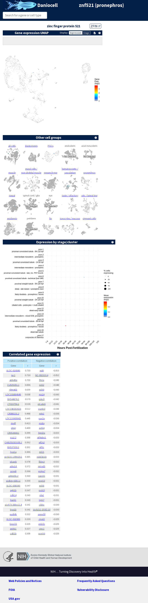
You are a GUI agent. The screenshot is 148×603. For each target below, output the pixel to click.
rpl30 (41, 389)
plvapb (13, 461)
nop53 (41, 480)
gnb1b (41, 524)
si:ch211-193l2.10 (41, 509)
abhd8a (13, 380)
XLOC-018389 (13, 519)
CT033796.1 (13, 404)
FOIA (12, 590)
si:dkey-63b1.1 (13, 480)
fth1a (41, 380)
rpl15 (41, 452)
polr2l (42, 490)
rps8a (41, 423)
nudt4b (13, 514)
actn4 (41, 428)
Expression (75, 32)
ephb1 (13, 528)
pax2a (42, 418)
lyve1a (13, 452)
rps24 (41, 394)
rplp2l (41, 399)
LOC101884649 (13, 394)
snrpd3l (41, 514)
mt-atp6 (42, 404)
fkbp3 (42, 461)
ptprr (13, 428)
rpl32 (41, 384)
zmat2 (42, 519)
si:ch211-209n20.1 (13, 456)
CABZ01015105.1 (13, 442)
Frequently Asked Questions (96, 581)
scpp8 (13, 471)
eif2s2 (42, 442)
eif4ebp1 (41, 437)
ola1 (41, 495)
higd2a (41, 432)
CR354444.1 (13, 432)
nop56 (41, 533)
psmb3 (41, 408)
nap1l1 (41, 475)
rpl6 (42, 370)
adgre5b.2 (13, 475)
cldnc (41, 504)
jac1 (13, 375)
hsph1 (13, 500)
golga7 (41, 471)
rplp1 (41, 413)
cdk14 (13, 495)
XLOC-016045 (13, 370)
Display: (64, 32)
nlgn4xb (13, 389)
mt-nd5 (41, 466)
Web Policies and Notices (25, 581)
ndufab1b (42, 456)
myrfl (13, 423)
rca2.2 (13, 437)
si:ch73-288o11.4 (13, 504)
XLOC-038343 (13, 485)
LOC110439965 (13, 418)
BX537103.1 (13, 447)
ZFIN (95, 26)
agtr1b (13, 490)
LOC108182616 (13, 408)
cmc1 (41, 528)
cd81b (13, 533)
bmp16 (13, 524)
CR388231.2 (13, 413)
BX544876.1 (13, 399)
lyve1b (13, 509)
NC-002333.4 (41, 375)
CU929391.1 (13, 384)
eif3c (41, 447)
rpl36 (41, 485)
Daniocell (47, 5)
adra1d (13, 466)
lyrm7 (41, 500)
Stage (86, 32)
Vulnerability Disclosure (93, 590)
